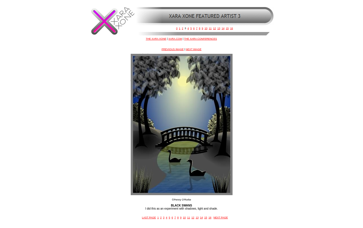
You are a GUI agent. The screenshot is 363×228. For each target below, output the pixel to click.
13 (218, 28)
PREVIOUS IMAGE (173, 49)
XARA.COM (175, 38)
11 (210, 28)
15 (227, 28)
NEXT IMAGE (193, 49)
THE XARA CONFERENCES (200, 38)
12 (214, 28)
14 (222, 28)
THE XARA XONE (156, 38)
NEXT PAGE (221, 217)
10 (205, 28)
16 (231, 28)
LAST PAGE (149, 217)
